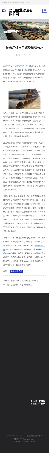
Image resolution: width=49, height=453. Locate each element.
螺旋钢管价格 (16, 271)
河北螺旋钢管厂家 (20, 66)
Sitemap (32, 441)
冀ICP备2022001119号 (21, 441)
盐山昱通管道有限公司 (34, 436)
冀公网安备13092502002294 (25, 439)
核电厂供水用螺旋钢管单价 (22, 285)
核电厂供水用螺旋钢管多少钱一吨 (24, 281)
